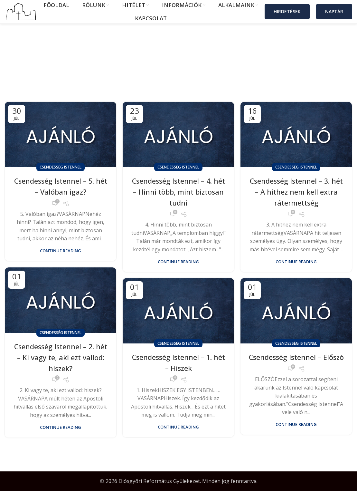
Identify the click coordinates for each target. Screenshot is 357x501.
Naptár (334, 17)
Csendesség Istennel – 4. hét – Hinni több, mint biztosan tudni (178, 201)
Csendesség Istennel (60, 177)
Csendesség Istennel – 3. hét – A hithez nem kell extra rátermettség (296, 201)
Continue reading (60, 261)
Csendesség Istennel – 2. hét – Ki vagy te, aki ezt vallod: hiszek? (60, 367)
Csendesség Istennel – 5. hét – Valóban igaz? (60, 196)
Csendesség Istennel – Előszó (296, 372)
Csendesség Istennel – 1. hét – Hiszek (178, 372)
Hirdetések (287, 17)
